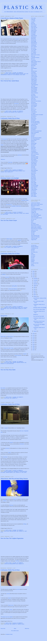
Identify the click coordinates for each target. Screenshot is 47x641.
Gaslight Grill (33, 212)
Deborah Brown (10, 336)
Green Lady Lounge (18, 213)
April (35, 292)
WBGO (32, 264)
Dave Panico (33, 144)
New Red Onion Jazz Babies (36, 137)
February (35, 296)
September (36, 283)
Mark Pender (33, 147)
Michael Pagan (33, 143)
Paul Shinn (5, 214)
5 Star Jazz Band (34, 76)
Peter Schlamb (33, 159)
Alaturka (17, 38)
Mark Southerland (34, 170)
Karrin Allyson (33, 24)
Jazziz (32, 253)
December (36, 278)
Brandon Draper (19, 73)
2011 (33, 342)
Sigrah (9, 452)
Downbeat (33, 249)
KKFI (32, 221)
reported (11, 442)
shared (9, 597)
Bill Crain (33, 58)
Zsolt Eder (22, 74)
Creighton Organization (9, 563)
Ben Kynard (17, 307)
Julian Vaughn (33, 182)
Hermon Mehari (9, 472)
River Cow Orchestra (35, 154)
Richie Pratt (33, 148)
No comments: (20, 72)
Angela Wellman (34, 189)
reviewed (8, 593)
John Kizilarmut (34, 105)
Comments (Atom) (9, 634)
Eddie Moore (33, 133)
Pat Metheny (33, 129)
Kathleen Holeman (34, 96)
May (34, 291)
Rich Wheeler (16, 74)
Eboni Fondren (33, 77)
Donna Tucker (33, 179)
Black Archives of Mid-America (37, 204)
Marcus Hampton (34, 87)
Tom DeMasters (34, 62)
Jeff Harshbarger (34, 88)
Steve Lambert (33, 106)
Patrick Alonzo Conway (35, 54)
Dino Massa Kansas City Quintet (37, 114)
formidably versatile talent (16, 206)
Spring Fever (4, 315)
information (22, 443)
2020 (33, 271)
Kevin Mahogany (10, 363)
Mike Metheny (33, 128)
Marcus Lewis (10, 605)
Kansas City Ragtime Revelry (36, 217)
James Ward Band (34, 186)
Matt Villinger (33, 184)
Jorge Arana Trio (34, 27)
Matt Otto (15, 499)
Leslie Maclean (34, 111)
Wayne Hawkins (34, 90)
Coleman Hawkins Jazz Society (36, 209)
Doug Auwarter (34, 30)
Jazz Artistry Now (34, 252)
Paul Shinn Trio (9, 204)
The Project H (33, 149)
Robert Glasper (9, 238)
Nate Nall (33, 135)
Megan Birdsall (34, 35)
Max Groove (33, 117)
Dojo (32, 69)
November (36, 280)
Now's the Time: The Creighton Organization (12, 538)
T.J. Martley (33, 113)
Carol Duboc (33, 72)
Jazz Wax (32, 257)
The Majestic (33, 223)
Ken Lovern (33, 110)
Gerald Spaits (33, 171)
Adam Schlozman (34, 160)
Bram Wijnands (34, 193)
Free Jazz (32, 250)
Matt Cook (33, 56)
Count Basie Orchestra (35, 57)
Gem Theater (3, 308)
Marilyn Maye (33, 118)
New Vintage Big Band (35, 139)
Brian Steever (33, 173)
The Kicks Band (34, 103)
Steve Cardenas (34, 46)
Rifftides (32, 261)
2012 (33, 340)
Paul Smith (33, 167)
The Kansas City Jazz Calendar (6, 616)
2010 (33, 344)
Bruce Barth (3, 387)
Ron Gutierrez (33, 83)
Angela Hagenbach (34, 84)
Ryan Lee (33, 107)
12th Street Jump (34, 238)
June (34, 289)
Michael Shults (33, 164)
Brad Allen (33, 23)
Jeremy (11, 609)
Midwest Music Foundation (36, 227)
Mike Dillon (33, 65)
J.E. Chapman (33, 52)
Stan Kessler (33, 102)
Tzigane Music (33, 239)
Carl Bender (33, 34)
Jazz (25, 73)
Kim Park (33, 145)
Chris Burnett (33, 45)
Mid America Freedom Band (36, 130)
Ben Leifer (6, 531)
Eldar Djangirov (34, 68)
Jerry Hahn (33, 86)
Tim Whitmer (33, 192)
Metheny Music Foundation (36, 225)
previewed (7, 277)
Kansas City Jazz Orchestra (36, 101)
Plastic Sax (23, 7)
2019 (33, 273)
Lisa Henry (33, 94)
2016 (33, 333)
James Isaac (33, 98)
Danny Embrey (34, 73)
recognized (6, 427)
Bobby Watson (3, 336)
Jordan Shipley (33, 163)
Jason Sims (33, 166)
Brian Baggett (33, 31)
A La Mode (33, 20)
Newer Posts (3, 628)
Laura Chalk (33, 50)
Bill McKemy (33, 125)
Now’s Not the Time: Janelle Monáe (10, 81)
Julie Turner (33, 181)
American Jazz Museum (9, 112)
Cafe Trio (32, 206)
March (35, 294)
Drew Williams (34, 196)
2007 (33, 349)
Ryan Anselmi (33, 26)
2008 (33, 347)
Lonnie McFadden (34, 124)
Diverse (32, 67)
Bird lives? (3, 159)
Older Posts (27, 628)
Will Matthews (33, 116)
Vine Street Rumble (34, 185)
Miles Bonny (33, 38)
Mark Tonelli (33, 178)
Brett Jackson (33, 99)
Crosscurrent (33, 60)
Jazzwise (32, 258)
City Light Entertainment (35, 208)
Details (2, 144)
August (35, 285)
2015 (33, 335)
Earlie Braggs (33, 41)
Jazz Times (33, 256)
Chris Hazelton (33, 91)
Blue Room (6, 362)
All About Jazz (33, 245)
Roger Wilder (33, 194)
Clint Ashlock (33, 28)
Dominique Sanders (25, 200)
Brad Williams (13, 531)
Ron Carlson (33, 48)
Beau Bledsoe (12, 73)
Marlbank (33, 260)
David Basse (33, 33)
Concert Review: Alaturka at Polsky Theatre (12, 18)
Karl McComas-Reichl (35, 121)
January (35, 331)
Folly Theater (7, 247)
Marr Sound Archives (35, 224)
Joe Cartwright (33, 49)
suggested (19, 240)
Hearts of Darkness (34, 92)
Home (15, 628)
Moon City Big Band (35, 132)
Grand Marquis (34, 81)
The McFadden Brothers (35, 122)
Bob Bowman (33, 39)
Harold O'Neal (33, 140)
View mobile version (15, 630)
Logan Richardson (34, 152)
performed (19, 155)
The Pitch (33, 232)
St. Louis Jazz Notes (34, 262)
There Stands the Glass (35, 235)
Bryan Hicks (33, 95)
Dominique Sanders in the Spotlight (10, 178)
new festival (16, 103)
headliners (4, 274)
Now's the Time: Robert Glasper (9, 220)
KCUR (32, 220)
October (35, 281)
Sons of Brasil (33, 169)
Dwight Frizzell (34, 79)
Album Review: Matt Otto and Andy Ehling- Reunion (14, 478)
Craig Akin (33, 19)
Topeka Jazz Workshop (35, 236)
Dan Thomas (33, 177)
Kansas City (10, 74)
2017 (33, 276)
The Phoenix (33, 231)
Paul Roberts (33, 155)
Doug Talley (33, 175)
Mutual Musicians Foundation (36, 228)
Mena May (10, 162)
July (34, 287)
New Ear (32, 136)
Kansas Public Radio (35, 216)
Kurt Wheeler (33, 190)
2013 (33, 338)
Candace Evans (34, 75)
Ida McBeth (33, 120)
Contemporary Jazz (34, 248)
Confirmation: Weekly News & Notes (10, 118)
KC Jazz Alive (33, 219)
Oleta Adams (33, 18)
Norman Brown (34, 43)
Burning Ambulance (34, 246)
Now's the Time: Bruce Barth (8, 369)
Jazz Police (33, 254)
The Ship (17, 560)
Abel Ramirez (33, 151)
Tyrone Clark (33, 53)
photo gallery (14, 285)
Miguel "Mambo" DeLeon (36, 61)
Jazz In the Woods (13, 308)
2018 (33, 274)
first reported (4, 139)
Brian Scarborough (8, 471)
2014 (33, 337)
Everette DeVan (34, 64)
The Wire (32, 265)
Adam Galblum (34, 80)
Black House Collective (35, 205)
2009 (33, 346)
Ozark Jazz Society (34, 230)
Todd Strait (33, 174)
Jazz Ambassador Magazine (36, 215)
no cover (18, 589)
